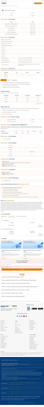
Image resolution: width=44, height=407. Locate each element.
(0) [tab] (4, 216)
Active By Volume (3, 346)
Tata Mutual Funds (28, 382)
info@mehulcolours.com (9, 164)
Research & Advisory (18, 331)
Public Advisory (31, 396)
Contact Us (2, 328)
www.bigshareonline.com (9, 174)
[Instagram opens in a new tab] (19, 316)
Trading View (31, 324)
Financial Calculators (32, 334)
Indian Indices (3, 337)
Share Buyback (3, 347)
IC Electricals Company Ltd (7, 229)
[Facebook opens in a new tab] (17, 316)
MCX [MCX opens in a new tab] (30, 398)
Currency (16, 327)
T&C (10, 267)
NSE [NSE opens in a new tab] (26, 398)
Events (18, 355)
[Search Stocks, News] (22, 1)
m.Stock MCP (31, 329)
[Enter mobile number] (22, 265)
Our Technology (3, 323)
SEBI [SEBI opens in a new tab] (28, 398)
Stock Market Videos (39, 352)
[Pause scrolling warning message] (17, 360)
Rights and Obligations (9, 398)
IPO (15, 323)
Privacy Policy (12, 396)
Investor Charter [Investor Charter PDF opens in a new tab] (37, 396)
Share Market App (32, 322)
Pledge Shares (17, 330)
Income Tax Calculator (32, 345)
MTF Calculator (31, 337)
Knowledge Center (22, 355)
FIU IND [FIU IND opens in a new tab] (35, 398)
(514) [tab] (22, 216)
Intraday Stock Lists (26, 352)
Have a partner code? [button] (5, 266)
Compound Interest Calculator (34, 344)
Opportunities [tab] (15, 80)
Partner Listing (3, 329)
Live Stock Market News (4, 336)
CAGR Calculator (31, 343)
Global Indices (3, 339)
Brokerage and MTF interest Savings (6, 355)
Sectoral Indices (3, 338)
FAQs (1, 352)
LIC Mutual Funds (11, 384)
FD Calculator (31, 340)
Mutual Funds (17, 328)
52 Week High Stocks (4, 343)
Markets (2, 334)
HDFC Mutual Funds (21, 382)
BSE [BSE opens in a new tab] (24, 398)
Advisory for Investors (25, 396)
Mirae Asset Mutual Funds (13, 382)
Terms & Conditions (18, 396)
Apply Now (22, 269)
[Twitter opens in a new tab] (24, 316)
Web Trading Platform (32, 323)
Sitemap (7, 352)
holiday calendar (20, 398)
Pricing (2, 324)
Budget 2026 (14, 355)
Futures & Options (18, 324)
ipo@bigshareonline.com (9, 173)
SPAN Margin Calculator (33, 347)
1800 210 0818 (3, 310)
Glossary (4, 352)
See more (2, 211)
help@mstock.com (8, 310)
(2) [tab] (12, 216)
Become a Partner (3, 330)
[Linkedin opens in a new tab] (21, 316)
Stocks (16, 322)
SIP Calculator (31, 338)
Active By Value (3, 345)
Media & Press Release (4, 327)
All (17, 393)
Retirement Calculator (32, 348)
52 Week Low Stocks (4, 344)
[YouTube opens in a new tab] (26, 316)
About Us (2, 322)
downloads (15, 398)
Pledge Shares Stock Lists (18, 352)
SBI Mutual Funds (34, 382)
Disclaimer (7, 396)
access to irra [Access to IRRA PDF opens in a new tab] (22, 399)
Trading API (31, 328)
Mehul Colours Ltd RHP (7, 138)
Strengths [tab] (3, 80)
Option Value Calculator (33, 346)
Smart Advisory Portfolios (19, 332)
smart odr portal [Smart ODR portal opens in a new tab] (17, 399)
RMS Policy (3, 398)
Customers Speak (32, 352)
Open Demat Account (38, 3)
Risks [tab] (9, 80)
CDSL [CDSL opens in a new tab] (32, 398)
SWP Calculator (31, 339)
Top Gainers (2, 340)
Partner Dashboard (32, 327)
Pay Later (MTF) (17, 329)
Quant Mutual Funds (18, 384)
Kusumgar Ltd (5, 220)
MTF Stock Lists (11, 352)
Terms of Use (3, 396)
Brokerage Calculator (32, 336)
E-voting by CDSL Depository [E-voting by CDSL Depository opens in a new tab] (6, 399)
